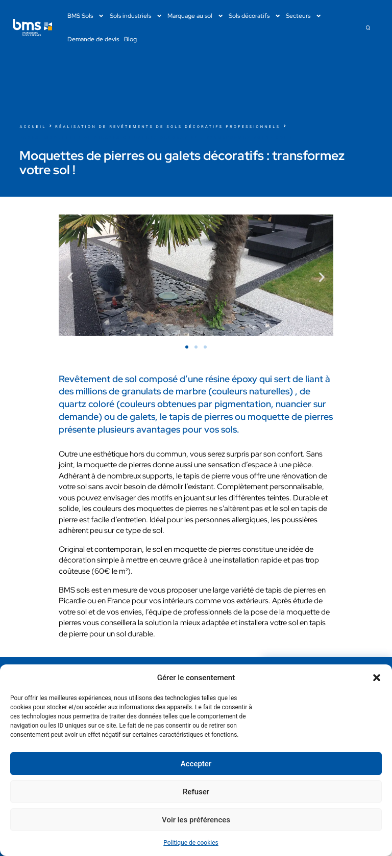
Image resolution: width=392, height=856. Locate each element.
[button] (377, 678)
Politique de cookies (190, 842)
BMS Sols (85, 16)
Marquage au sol (195, 16)
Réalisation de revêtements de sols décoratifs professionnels (167, 126)
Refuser (196, 791)
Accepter (196, 763)
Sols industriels (136, 16)
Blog (130, 39)
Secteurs (304, 16)
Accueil (32, 126)
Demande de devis (93, 39)
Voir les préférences (196, 819)
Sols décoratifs (255, 16)
